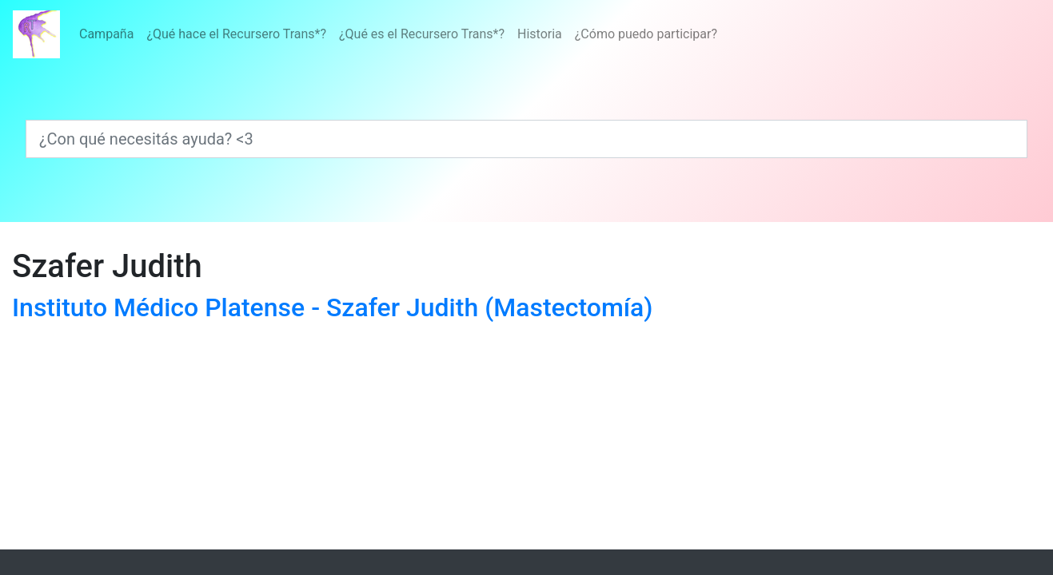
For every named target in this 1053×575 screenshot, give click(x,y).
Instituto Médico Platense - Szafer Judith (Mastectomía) (332, 307)
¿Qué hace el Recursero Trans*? (236, 34)
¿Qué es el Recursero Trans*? (422, 34)
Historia (539, 34)
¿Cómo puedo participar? (646, 34)
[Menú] (398, 34)
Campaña (106, 34)
